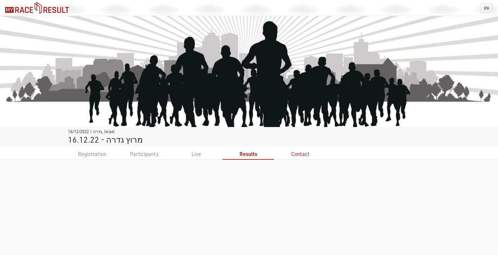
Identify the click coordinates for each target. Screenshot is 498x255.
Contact (300, 154)
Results (248, 154)
